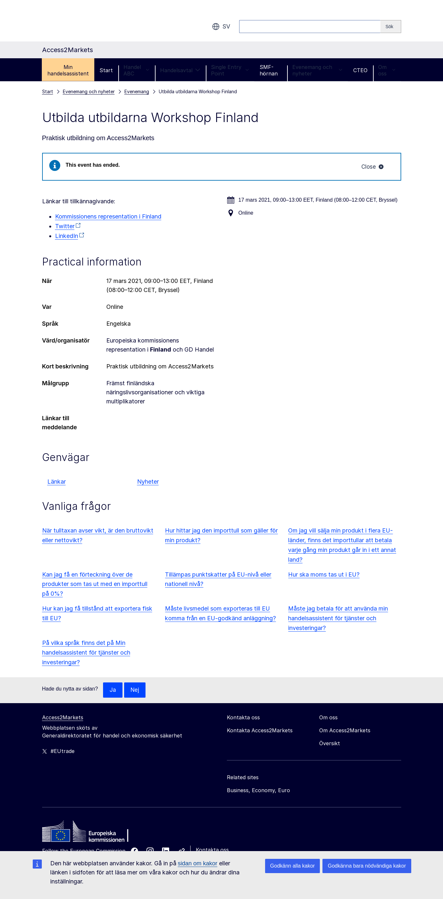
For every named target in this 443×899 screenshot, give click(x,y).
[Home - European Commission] (89, 834)
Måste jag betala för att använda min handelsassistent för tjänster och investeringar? (338, 619)
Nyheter (148, 482)
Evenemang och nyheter (317, 70)
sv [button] (221, 26)
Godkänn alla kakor (292, 866)
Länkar (56, 482)
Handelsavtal (180, 70)
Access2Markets (62, 718)
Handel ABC (136, 70)
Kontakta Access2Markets (260, 731)
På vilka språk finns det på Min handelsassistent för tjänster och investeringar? (86, 653)
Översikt (329, 744)
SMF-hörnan (269, 70)
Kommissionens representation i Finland (108, 217)
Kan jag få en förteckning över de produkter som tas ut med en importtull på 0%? (94, 585)
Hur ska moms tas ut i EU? (323, 575)
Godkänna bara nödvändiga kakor (367, 866)
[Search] (390, 26)
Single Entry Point (230, 70)
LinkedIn (66, 236)
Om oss (387, 70)
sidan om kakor (197, 863)
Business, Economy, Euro (258, 791)
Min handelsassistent (68, 70)
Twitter (65, 226)
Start (106, 70)
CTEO (360, 70)
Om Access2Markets (344, 731)
